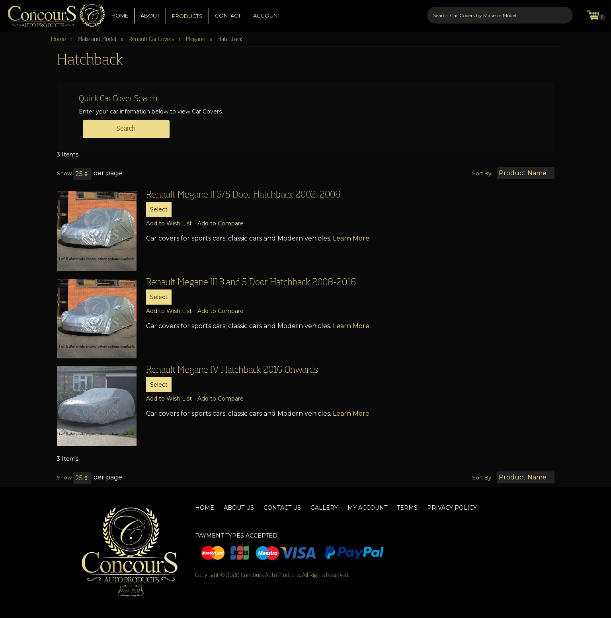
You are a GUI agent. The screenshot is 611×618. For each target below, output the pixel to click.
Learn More (351, 238)
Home (59, 39)
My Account (367, 507)
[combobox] (500, 15)
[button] (169, 223)
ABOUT (150, 15)
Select (159, 209)
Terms (407, 507)
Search (126, 129)
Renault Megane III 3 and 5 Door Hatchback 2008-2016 (251, 282)
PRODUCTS (187, 16)
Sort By (481, 173)
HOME (119, 15)
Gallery (324, 507)
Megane (196, 39)
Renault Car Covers (152, 39)
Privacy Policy (452, 507)
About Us (239, 507)
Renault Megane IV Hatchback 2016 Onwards (232, 370)
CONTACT (228, 15)
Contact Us (282, 507)
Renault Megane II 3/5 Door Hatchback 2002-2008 (243, 195)
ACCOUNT (266, 15)
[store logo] (52, 14)
